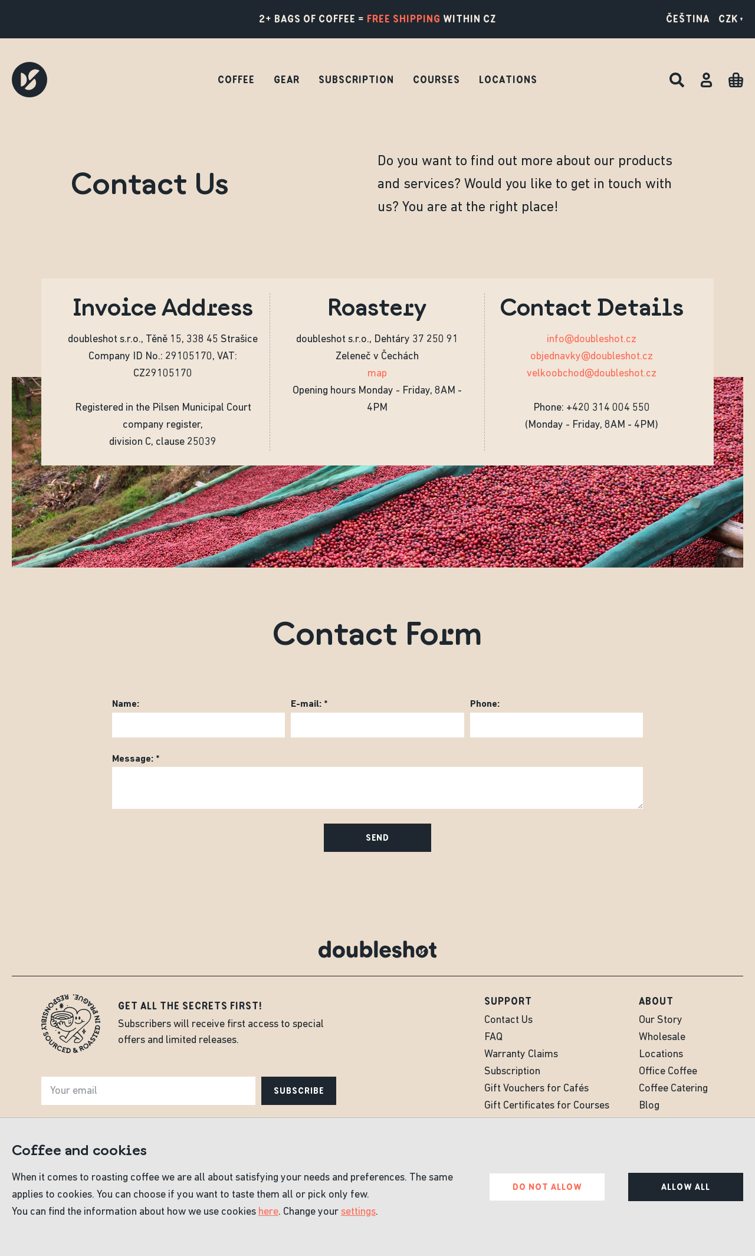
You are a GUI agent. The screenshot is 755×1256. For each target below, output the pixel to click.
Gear (287, 79)
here (268, 1212)
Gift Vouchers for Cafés (536, 1088)
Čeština (688, 18)
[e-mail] (148, 1091)
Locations (508, 79)
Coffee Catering (673, 1088)
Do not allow (547, 1187)
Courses (436, 79)
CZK (730, 18)
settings (358, 1212)
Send (377, 838)
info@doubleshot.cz (591, 339)
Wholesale (662, 1037)
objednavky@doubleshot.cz (591, 356)
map (377, 373)
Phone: (485, 704)
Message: (132, 759)
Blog (649, 1105)
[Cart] (735, 80)
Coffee (236, 79)
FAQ (493, 1037)
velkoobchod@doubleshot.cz (591, 373)
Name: (125, 704)
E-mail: (306, 704)
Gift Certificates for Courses (546, 1105)
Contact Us (508, 1020)
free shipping (404, 18)
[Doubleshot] (29, 79)
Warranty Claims (521, 1054)
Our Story (660, 1020)
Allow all (685, 1187)
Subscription (356, 79)
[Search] (676, 79)
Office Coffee (668, 1071)
